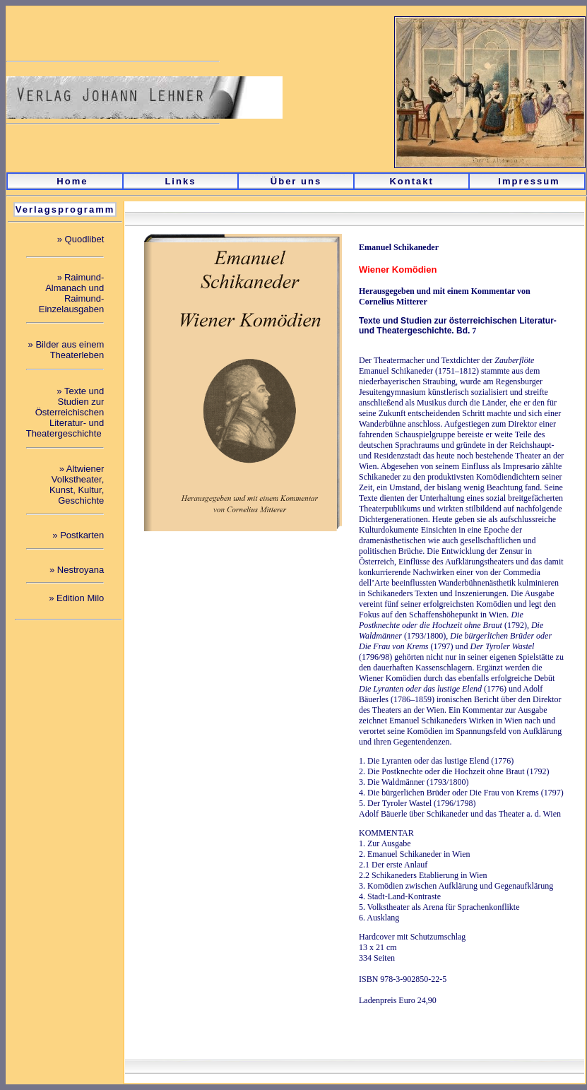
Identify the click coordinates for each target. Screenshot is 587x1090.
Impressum (528, 181)
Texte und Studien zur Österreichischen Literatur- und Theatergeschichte (65, 412)
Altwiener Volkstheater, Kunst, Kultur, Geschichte (76, 484)
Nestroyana (80, 569)
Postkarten (82, 535)
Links (180, 181)
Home (72, 181)
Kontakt (411, 181)
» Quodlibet (81, 239)
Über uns (296, 181)
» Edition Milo (76, 598)
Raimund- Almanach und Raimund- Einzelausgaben (72, 293)
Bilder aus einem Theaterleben (69, 349)
